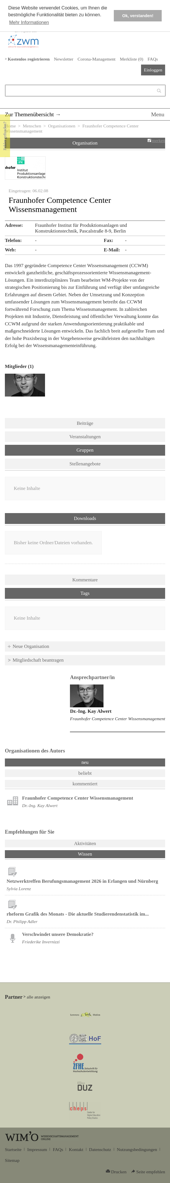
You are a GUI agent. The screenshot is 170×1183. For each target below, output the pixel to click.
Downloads (85, 518)
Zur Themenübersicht (29, 114)
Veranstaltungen (85, 436)
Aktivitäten (85, 843)
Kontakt (76, 1149)
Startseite (13, 1149)
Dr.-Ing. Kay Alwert (91, 711)
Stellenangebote (85, 464)
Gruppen (85, 450)
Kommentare (85, 580)
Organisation (85, 143)
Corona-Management (97, 59)
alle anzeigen (38, 996)
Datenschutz (100, 1149)
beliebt (84, 773)
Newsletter (63, 59)
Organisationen (61, 125)
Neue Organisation (31, 646)
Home (10, 125)
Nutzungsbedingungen (137, 1149)
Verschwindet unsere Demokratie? (57, 934)
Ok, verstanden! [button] (137, 15)
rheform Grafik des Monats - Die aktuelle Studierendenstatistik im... (78, 914)
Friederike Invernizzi (41, 941)
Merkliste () (131, 59)
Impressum (37, 1149)
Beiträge (85, 423)
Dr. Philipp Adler (22, 921)
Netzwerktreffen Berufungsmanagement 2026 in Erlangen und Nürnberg (82, 881)
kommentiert (85, 783)
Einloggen (153, 69)
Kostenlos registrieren (29, 59)
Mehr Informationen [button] (29, 22)
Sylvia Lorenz (19, 888)
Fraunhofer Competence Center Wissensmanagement (117, 718)
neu (85, 762)
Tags (85, 593)
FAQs (153, 59)
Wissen (100, 853)
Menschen (32, 125)
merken (158, 140)
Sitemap (12, 1160)
